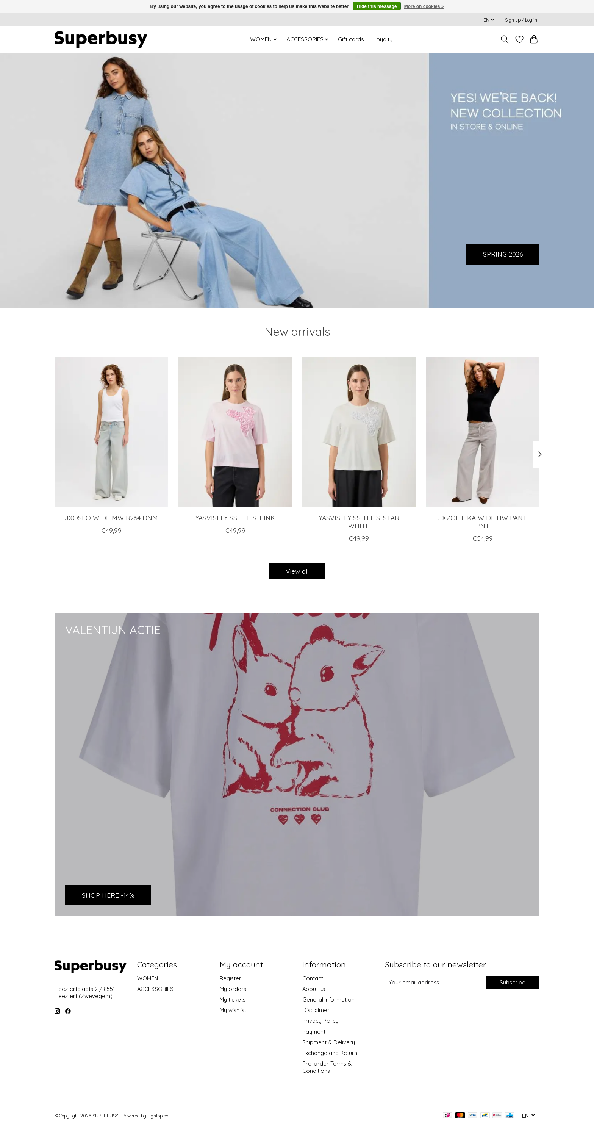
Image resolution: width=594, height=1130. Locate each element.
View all (297, 571)
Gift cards (351, 39)
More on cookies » (424, 6)
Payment (313, 1031)
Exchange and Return (329, 1052)
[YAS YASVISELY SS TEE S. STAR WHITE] (359, 432)
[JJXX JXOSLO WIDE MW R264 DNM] (111, 432)
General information (328, 999)
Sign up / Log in (521, 20)
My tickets (232, 999)
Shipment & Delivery (328, 1042)
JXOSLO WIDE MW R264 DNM (111, 517)
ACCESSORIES (155, 988)
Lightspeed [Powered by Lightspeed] (158, 1116)
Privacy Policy (320, 1020)
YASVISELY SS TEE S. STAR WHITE (359, 521)
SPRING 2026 (503, 254)
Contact (312, 978)
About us (313, 988)
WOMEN (147, 978)
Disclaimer (316, 1010)
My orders (233, 988)
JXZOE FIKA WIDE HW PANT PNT (482, 521)
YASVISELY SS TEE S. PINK (235, 517)
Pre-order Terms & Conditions (327, 1067)
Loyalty (382, 39)
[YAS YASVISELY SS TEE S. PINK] (235, 432)
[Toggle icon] (504, 39)
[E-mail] (434, 982)
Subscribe (512, 982)
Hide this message (377, 6)
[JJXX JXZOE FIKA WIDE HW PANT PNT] (482, 432)
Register (230, 978)
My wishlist (233, 1010)
